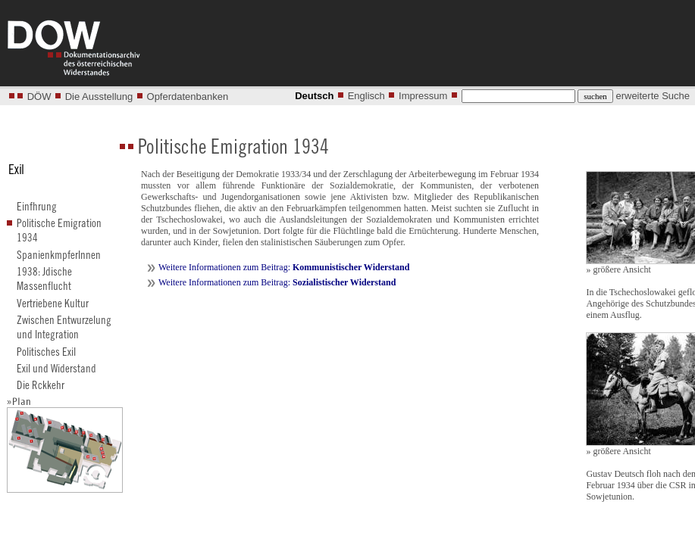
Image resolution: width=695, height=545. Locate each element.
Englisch (366, 95)
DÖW (39, 96)
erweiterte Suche (652, 95)
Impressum (423, 95)
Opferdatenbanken (188, 96)
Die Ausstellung (99, 96)
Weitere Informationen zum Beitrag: (283, 267)
